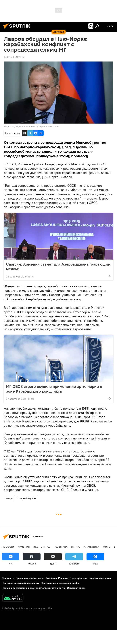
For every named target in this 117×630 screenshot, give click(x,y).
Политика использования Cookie (60, 583)
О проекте (8, 578)
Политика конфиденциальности (20, 583)
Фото (106, 546)
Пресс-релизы (78, 578)
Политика (60, 546)
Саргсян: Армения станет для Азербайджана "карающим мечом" (58, 266)
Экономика (41, 546)
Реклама (63, 578)
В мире (8, 498)
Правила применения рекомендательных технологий (34, 588)
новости (8, 546)
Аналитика (91, 546)
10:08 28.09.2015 (14, 57)
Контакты (51, 578)
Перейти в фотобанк (49, 126)
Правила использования (30, 578)
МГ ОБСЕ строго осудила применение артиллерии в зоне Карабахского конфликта (54, 389)
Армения (24, 546)
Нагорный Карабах (26, 498)
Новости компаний (100, 578)
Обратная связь (76, 588)
